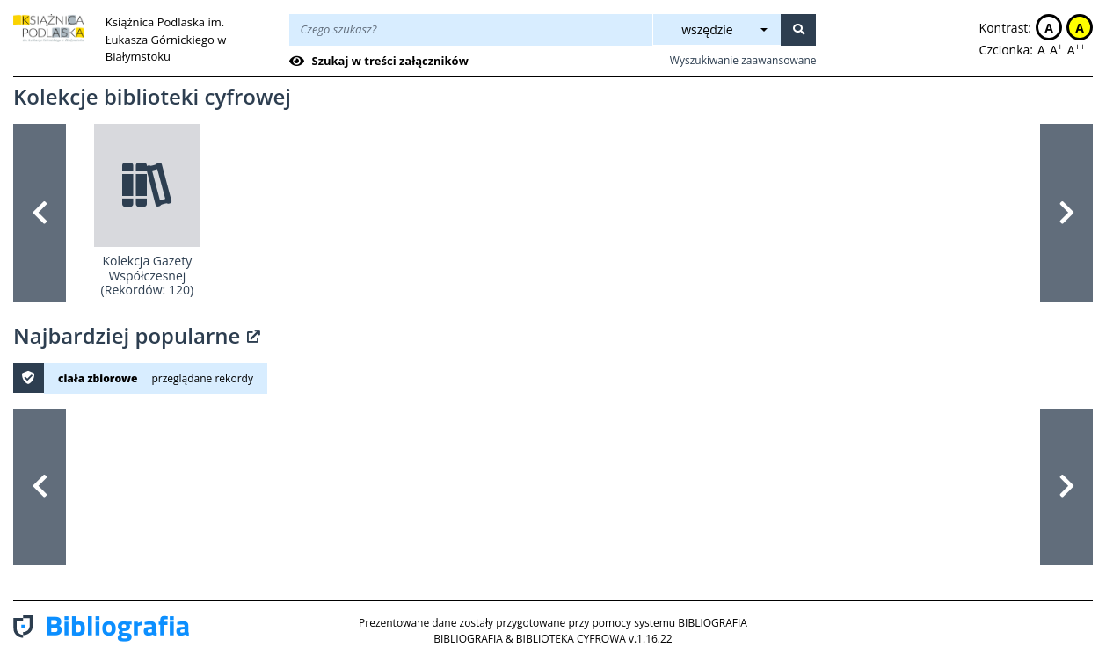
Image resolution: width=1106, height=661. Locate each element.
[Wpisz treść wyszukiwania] (470, 30)
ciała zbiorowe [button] (97, 378)
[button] (39, 213)
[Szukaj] (798, 30)
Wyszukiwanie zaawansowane (743, 60)
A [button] (1048, 27)
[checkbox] (382, 61)
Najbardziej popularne (136, 335)
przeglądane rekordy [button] (201, 378)
